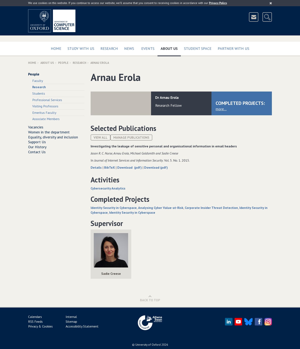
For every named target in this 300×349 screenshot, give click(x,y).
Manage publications (131, 137)
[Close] (270, 3)
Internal (71, 317)
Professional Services (47, 100)
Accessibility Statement (82, 326)
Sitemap (71, 321)
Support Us (37, 141)
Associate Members (46, 119)
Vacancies (35, 127)
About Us (171, 47)
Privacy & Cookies (40, 326)
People (63, 63)
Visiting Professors (45, 106)
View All (101, 137)
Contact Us (37, 151)
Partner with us (233, 48)
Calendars (35, 317)
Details (96, 167)
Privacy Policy (218, 3)
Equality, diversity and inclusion (53, 137)
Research (109, 48)
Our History (37, 146)
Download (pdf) (129, 167)
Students (38, 93)
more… (221, 109)
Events (147, 48)
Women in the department (49, 132)
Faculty (37, 81)
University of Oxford (148, 344)
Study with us (81, 48)
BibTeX (110, 167)
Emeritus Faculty (44, 112)
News (129, 48)
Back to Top (150, 298)
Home (56, 48)
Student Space (197, 48)
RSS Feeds (35, 321)
